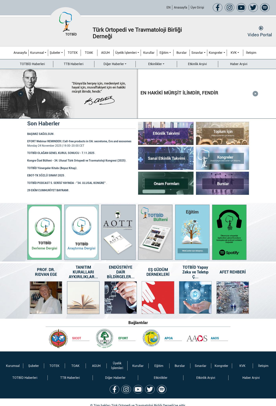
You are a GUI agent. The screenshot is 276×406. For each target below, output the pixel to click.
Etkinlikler (155, 64)
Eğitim (164, 53)
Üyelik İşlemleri (126, 53)
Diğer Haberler (114, 64)
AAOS (215, 332)
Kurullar (149, 53)
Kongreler (216, 53)
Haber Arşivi (238, 64)
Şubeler (55, 53)
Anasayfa (180, 7)
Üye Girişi (197, 7)
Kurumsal (37, 53)
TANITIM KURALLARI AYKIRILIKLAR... (83, 266)
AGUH (105, 53)
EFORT (123, 332)
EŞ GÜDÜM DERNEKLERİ (157, 265)
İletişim (251, 53)
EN (168, 7)
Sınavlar (197, 53)
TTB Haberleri (73, 64)
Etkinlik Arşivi (197, 64)
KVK (234, 53)
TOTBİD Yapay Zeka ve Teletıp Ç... (195, 266)
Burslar (181, 53)
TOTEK (73, 53)
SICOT (76, 332)
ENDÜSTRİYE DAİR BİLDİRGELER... (120, 266)
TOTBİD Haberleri (32, 64)
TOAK (89, 53)
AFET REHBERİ (233, 265)
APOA (169, 332)
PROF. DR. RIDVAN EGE (46, 265)
